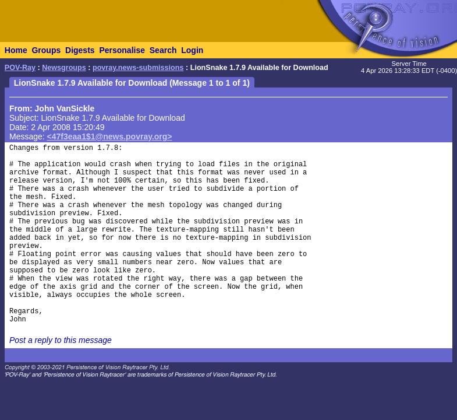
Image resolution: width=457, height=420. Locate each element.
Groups (46, 50)
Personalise (122, 50)
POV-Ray (20, 68)
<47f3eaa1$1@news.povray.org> (109, 136)
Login (192, 50)
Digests (80, 50)
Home (16, 50)
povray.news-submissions (138, 68)
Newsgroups (64, 68)
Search (163, 50)
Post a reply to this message (60, 340)
